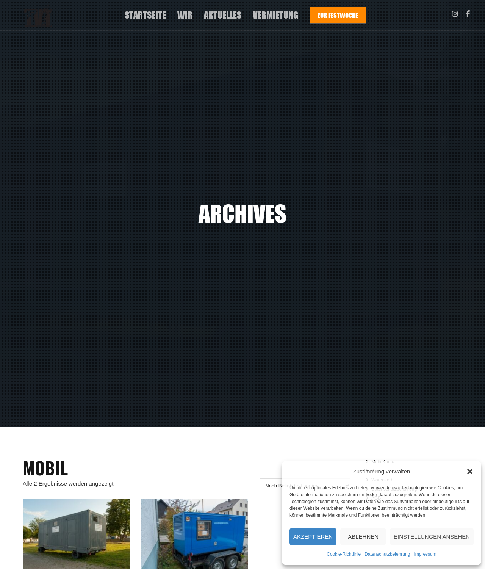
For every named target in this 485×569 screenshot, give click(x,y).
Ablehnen (363, 536)
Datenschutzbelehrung (387, 554)
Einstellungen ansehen (432, 536)
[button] (470, 471)
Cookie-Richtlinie (344, 554)
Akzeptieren (313, 536)
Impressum (425, 554)
